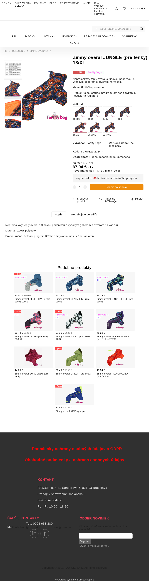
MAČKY (30, 36)
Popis (59, 214)
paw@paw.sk (62, 527)
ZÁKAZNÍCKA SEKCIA (23, 4)
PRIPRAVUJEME (70, 3)
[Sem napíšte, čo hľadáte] (122, 29)
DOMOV (6, 3)
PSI (14, 36)
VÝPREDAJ (129, 36)
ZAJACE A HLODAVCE (98, 36)
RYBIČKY (68, 36)
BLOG (52, 3)
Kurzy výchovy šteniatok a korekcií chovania (100, 8)
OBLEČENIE (18, 51)
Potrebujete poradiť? (84, 214)
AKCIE (87, 3)
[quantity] (79, 187)
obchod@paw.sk (27, 527)
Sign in (84, 541)
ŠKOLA (74, 43)
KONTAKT (40, 3)
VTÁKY (48, 36)
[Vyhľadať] (96, 29)
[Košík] (137, 8)
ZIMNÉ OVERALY (39, 51)
